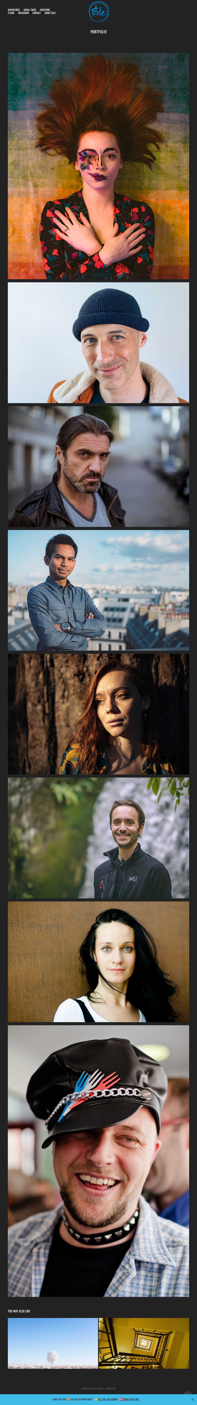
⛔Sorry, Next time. (129, 1399)
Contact (36, 13)
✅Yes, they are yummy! (106, 1399)
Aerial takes (30, 10)
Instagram (23, 13)
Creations (45, 10)
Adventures (14, 10)
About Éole (50, 13)
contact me (110, 1388)
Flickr (11, 13)
